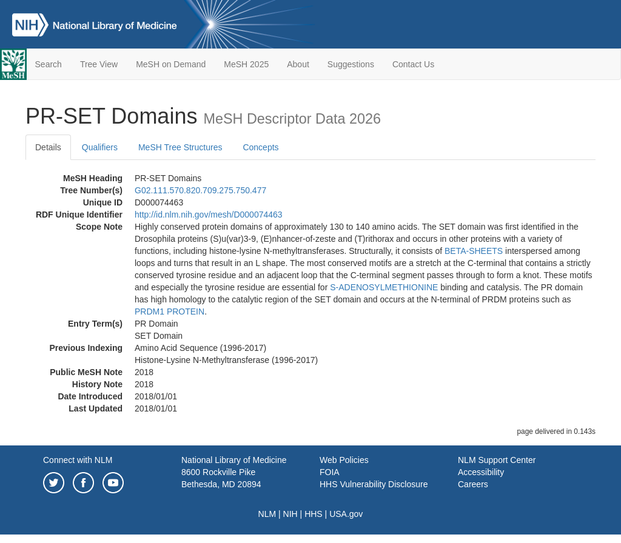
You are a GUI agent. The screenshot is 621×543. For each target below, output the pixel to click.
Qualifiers (100, 147)
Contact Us (413, 64)
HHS (313, 514)
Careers (473, 484)
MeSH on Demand (171, 64)
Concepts (260, 147)
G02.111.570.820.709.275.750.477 (200, 190)
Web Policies (344, 460)
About (298, 64)
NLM (267, 514)
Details (48, 147)
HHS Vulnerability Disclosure (374, 484)
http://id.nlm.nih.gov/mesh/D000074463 (209, 214)
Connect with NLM (77, 460)
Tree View (99, 64)
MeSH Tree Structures (180, 147)
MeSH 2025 (246, 64)
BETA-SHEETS (474, 251)
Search (48, 64)
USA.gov (346, 514)
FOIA (330, 472)
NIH (290, 514)
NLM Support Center (496, 460)
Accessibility (481, 472)
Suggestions (350, 64)
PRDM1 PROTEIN (169, 311)
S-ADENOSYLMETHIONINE (384, 287)
